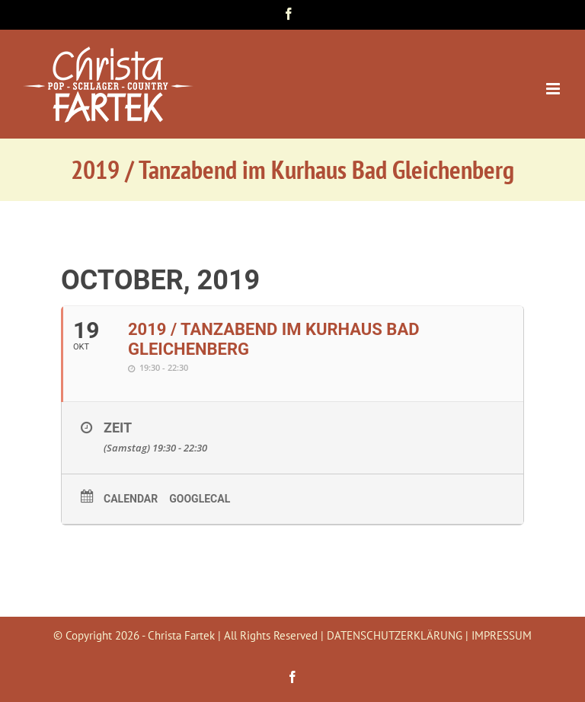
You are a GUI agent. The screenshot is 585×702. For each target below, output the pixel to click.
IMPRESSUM (502, 635)
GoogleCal (199, 499)
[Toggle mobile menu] (554, 89)
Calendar (131, 499)
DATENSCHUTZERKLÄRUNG (394, 635)
